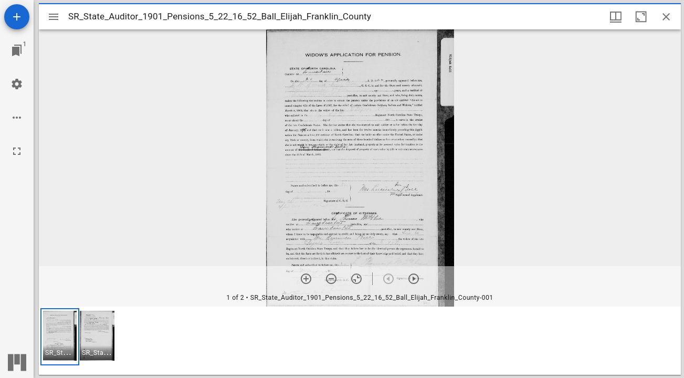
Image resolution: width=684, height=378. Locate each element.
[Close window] (666, 16)
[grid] (360, 341)
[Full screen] (16, 151)
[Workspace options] (16, 117)
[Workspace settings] (16, 84)
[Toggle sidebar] (53, 16)
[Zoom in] (306, 278)
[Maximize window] (641, 16)
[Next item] (413, 278)
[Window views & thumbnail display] (615, 16)
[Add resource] (16, 16)
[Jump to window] (16, 50)
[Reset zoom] (356, 278)
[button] (60, 337)
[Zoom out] (331, 278)
